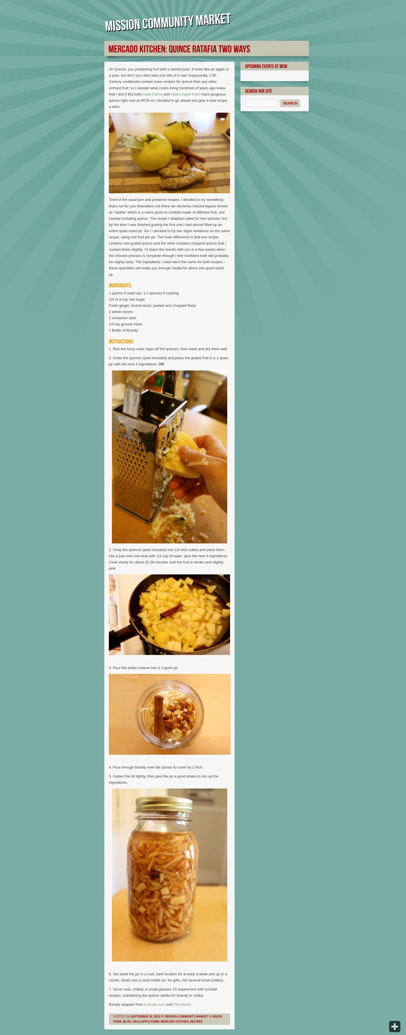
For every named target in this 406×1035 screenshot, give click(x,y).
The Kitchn (182, 1004)
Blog (127, 1021)
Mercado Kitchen (175, 1021)
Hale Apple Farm (146, 1021)
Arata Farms (152, 94)
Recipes (196, 1021)
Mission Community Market (186, 1016)
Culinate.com (154, 1004)
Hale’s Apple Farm (186, 94)
